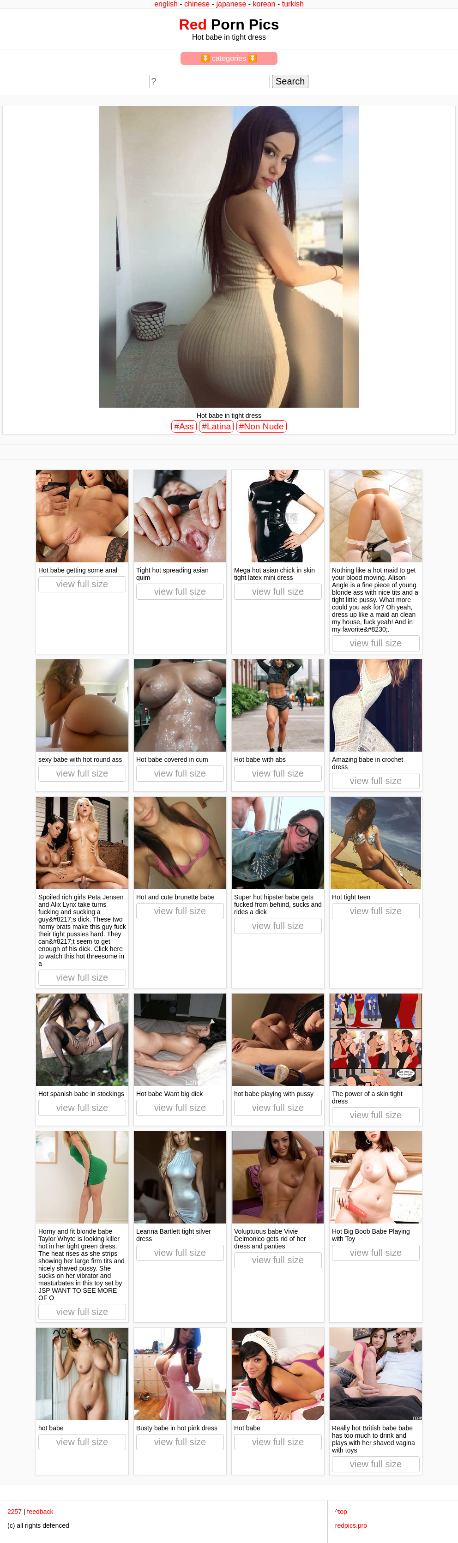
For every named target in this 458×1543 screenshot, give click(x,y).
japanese (231, 4)
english (166, 4)
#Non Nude (261, 426)
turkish (293, 4)
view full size (82, 584)
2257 (14, 1511)
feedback (40, 1511)
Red (193, 24)
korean (264, 4)
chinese (197, 4)
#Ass (184, 426)
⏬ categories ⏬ (229, 58)
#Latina (216, 426)
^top (341, 1511)
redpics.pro (351, 1525)
